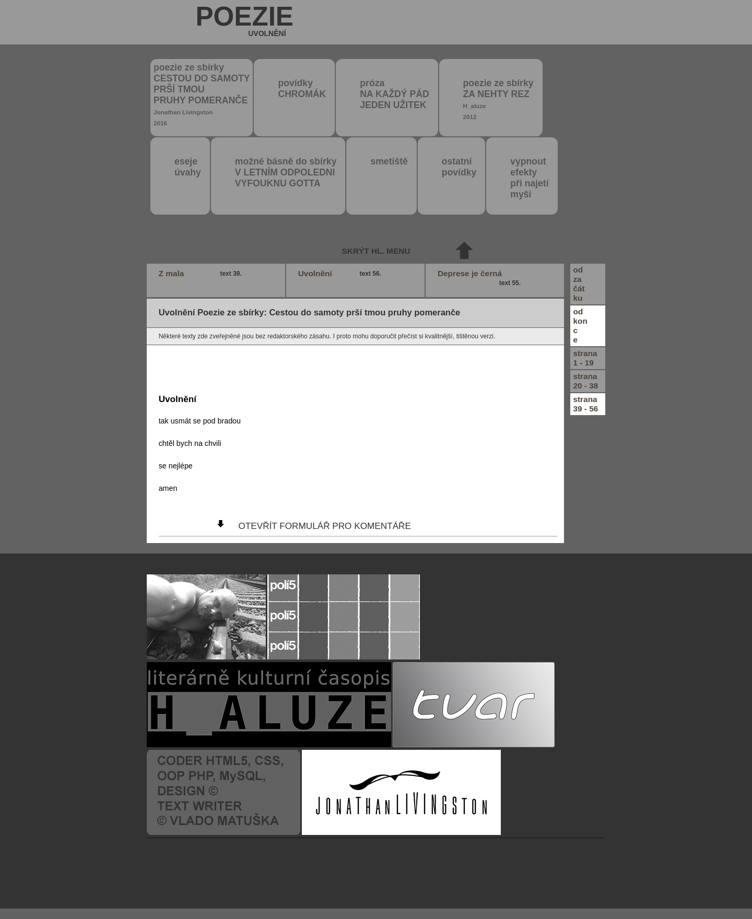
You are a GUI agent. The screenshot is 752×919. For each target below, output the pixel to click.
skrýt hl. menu (376, 250)
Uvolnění (341, 273)
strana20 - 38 (585, 381)
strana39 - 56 (585, 404)
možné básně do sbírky (286, 172)
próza (394, 94)
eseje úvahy (187, 167)
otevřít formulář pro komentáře (324, 526)
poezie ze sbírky (202, 94)
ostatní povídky (459, 167)
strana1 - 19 (585, 358)
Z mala (201, 273)
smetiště (388, 161)
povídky (302, 88)
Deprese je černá (480, 278)
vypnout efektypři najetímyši (529, 177)
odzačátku (578, 283)
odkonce (580, 325)
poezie (244, 23)
